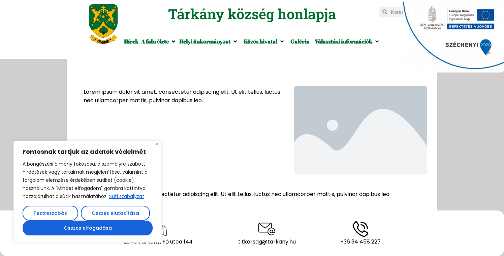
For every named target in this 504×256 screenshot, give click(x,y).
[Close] (157, 143)
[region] (87, 192)
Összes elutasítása (115, 213)
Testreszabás (50, 213)
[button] (159, 41)
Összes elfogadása (88, 228)
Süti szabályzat (126, 196)
